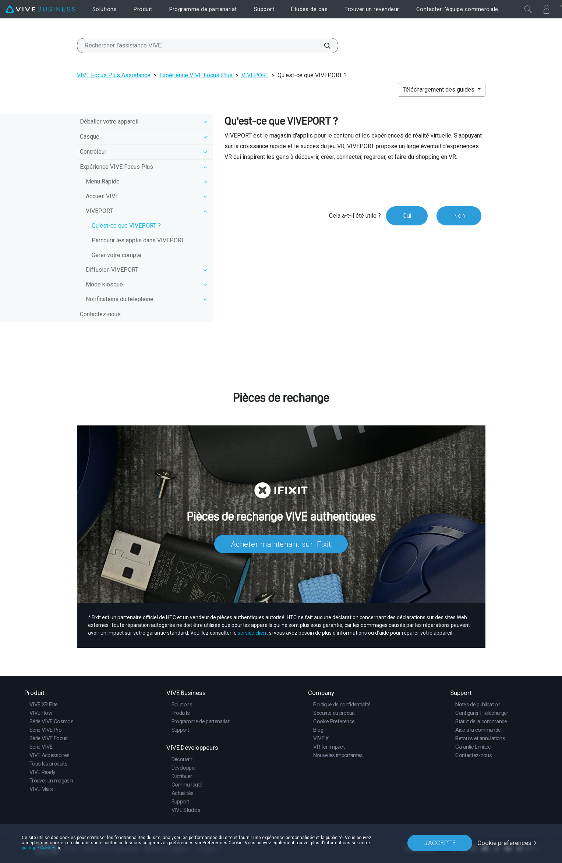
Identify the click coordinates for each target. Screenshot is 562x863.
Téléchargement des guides (439, 89)
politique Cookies (39, 847)
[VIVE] (40, 9)
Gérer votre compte (116, 255)
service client (253, 633)
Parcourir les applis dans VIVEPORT (138, 240)
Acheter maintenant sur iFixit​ (281, 543)
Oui (407, 215)
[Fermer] (528, 9)
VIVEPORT (255, 75)
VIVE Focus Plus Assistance (114, 75)
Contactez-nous (100, 314)
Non (459, 215)
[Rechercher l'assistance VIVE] (323, 45)
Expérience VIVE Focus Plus (196, 75)
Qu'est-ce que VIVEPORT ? (126, 225)
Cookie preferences (504, 842)
